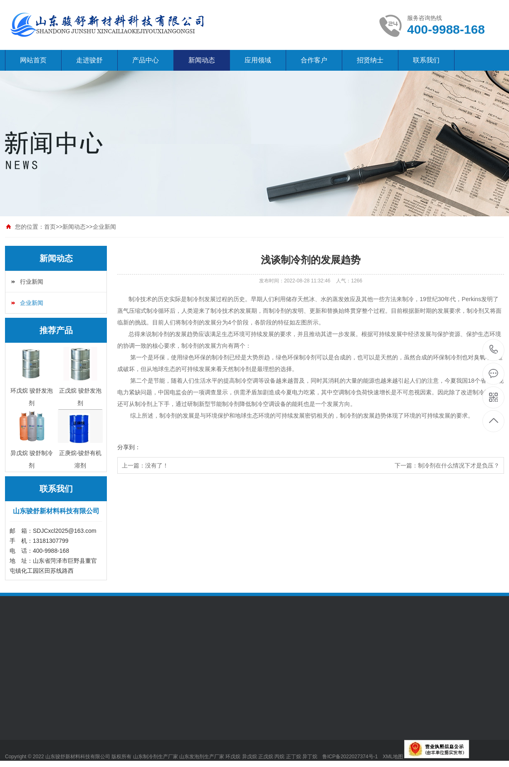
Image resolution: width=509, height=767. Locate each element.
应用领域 (258, 60)
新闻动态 (201, 60)
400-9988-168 (494, 350)
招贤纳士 (370, 60)
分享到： (129, 447)
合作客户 (314, 60)
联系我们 (426, 60)
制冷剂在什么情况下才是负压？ (458, 465)
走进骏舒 (89, 60)
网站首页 (33, 60)
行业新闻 (31, 281)
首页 (50, 226)
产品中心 (145, 60)
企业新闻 (104, 226)
